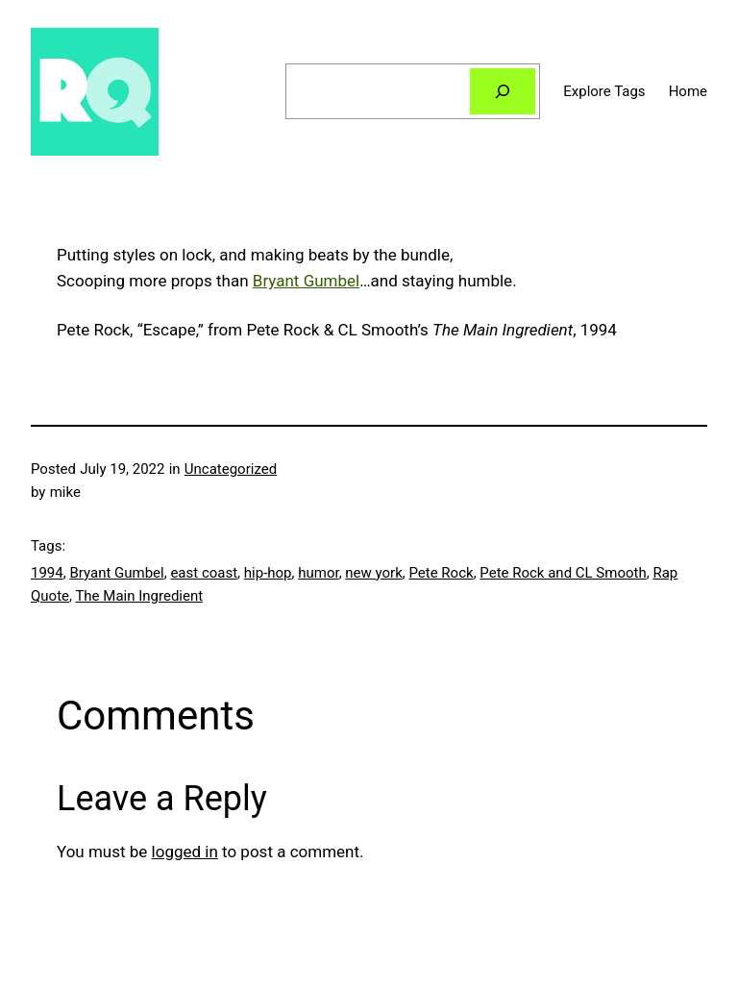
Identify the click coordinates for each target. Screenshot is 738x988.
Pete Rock (440, 572)
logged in (185, 851)
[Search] (502, 91)
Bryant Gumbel (306, 280)
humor (318, 572)
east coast (203, 572)
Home (688, 91)
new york (373, 572)
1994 (47, 572)
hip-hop (268, 572)
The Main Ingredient (139, 596)
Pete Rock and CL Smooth (563, 572)
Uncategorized (230, 469)
